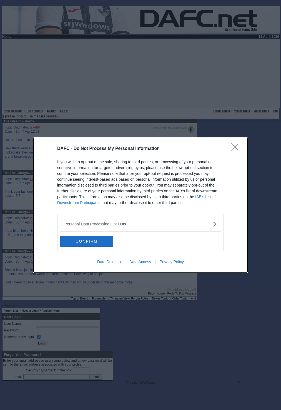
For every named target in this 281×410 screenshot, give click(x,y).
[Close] (236, 149)
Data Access (140, 262)
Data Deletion (109, 262)
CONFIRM (86, 241)
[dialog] (140, 205)
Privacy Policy (172, 262)
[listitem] (140, 224)
